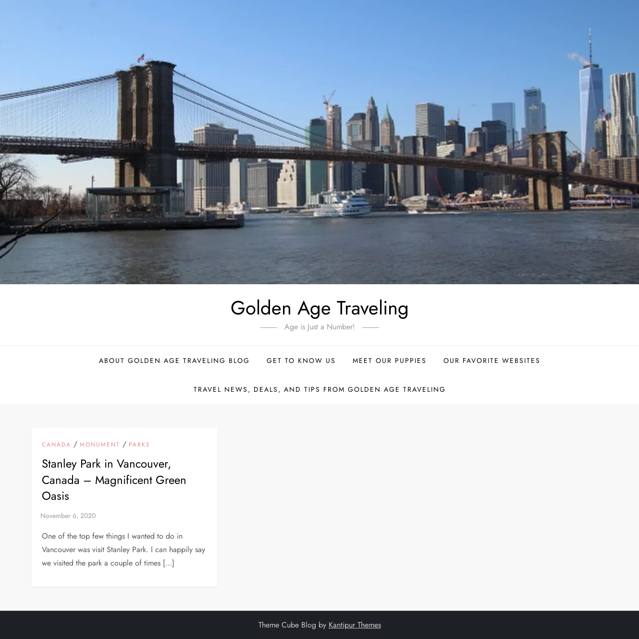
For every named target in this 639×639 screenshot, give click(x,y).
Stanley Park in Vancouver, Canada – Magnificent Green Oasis (114, 479)
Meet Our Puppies (390, 360)
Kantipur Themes (355, 624)
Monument (100, 445)
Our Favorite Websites (492, 360)
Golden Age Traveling (320, 308)
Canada (56, 445)
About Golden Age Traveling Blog (174, 360)
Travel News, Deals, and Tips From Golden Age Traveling (320, 389)
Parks (139, 445)
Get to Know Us (301, 360)
